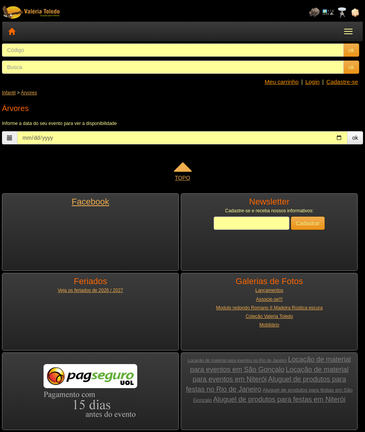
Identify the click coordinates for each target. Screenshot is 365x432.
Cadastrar (308, 223)
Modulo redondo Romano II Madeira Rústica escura (269, 308)
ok (351, 50)
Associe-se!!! (269, 299)
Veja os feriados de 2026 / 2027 (90, 290)
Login (312, 81)
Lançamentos (269, 290)
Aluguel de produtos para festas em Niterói (279, 399)
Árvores (29, 92)
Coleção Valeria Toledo (269, 316)
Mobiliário (269, 325)
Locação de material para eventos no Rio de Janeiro (237, 360)
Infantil (9, 92)
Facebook (90, 201)
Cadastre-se (342, 81)
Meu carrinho (282, 81)
